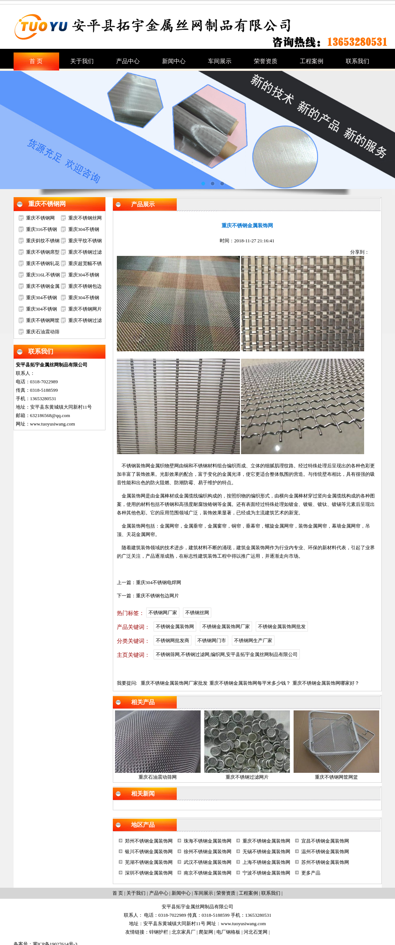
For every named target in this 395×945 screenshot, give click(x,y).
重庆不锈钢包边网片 (157, 595)
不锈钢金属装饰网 (175, 626)
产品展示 (143, 204)
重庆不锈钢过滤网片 (247, 777)
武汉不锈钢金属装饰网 (207, 862)
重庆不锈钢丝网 (85, 218)
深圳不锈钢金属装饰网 (149, 873)
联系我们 (40, 351)
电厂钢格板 (228, 932)
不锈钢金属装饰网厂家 (226, 626)
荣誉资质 (226, 893)
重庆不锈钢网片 (85, 309)
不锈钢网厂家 (162, 612)
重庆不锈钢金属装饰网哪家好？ (325, 683)
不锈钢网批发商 (172, 640)
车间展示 (203, 893)
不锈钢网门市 (211, 640)
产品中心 (158, 893)
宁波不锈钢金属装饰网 (266, 873)
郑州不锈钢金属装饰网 (149, 841)
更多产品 (310, 873)
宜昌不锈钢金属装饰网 (325, 841)
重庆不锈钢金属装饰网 (266, 841)
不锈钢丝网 (197, 612)
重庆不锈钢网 (47, 203)
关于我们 (136, 893)
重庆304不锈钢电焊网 (159, 582)
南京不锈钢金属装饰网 (207, 873)
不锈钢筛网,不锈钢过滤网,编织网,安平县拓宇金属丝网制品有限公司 (227, 654)
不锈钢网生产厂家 (253, 640)
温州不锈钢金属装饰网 (325, 851)
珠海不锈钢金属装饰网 (207, 841)
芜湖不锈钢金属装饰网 (149, 862)
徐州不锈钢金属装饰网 (207, 851)
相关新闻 (143, 793)
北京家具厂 (183, 932)
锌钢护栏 (158, 932)
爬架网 (206, 932)
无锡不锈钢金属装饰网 (266, 851)
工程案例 (248, 893)
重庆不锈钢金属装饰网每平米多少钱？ (250, 683)
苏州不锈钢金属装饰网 (325, 862)
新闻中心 (181, 893)
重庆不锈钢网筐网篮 (336, 777)
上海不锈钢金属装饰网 (266, 862)
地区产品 (143, 825)
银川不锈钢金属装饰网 (149, 851)
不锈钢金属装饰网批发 (282, 626)
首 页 (117, 893)
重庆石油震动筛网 (158, 777)
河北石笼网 (255, 932)
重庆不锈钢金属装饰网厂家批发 (174, 683)
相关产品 (143, 702)
